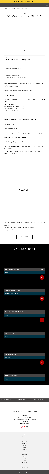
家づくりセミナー (9, 357)
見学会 (6, 272)
